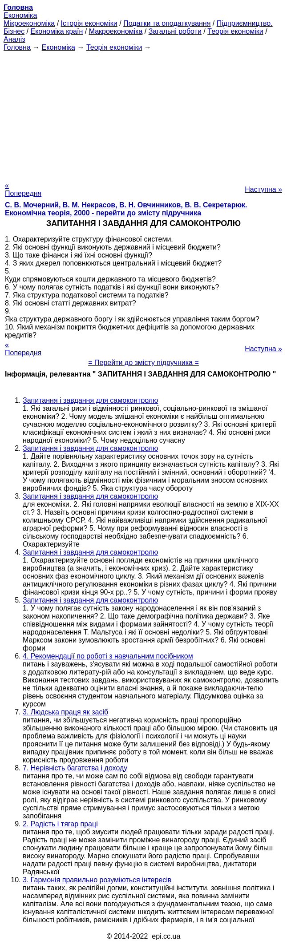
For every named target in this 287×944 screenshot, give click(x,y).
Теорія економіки (235, 31)
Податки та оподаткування (166, 23)
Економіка (20, 15)
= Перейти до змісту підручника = (143, 362)
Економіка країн (56, 31)
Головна (17, 47)
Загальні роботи (175, 31)
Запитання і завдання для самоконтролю (90, 400)
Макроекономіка (116, 31)
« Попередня (23, 189)
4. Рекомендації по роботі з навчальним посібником (108, 656)
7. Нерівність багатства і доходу (75, 768)
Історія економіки (89, 23)
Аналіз (14, 39)
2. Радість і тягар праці (60, 824)
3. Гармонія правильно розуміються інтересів (97, 880)
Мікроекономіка (29, 23)
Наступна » (263, 189)
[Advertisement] (143, 114)
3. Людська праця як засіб (65, 712)
